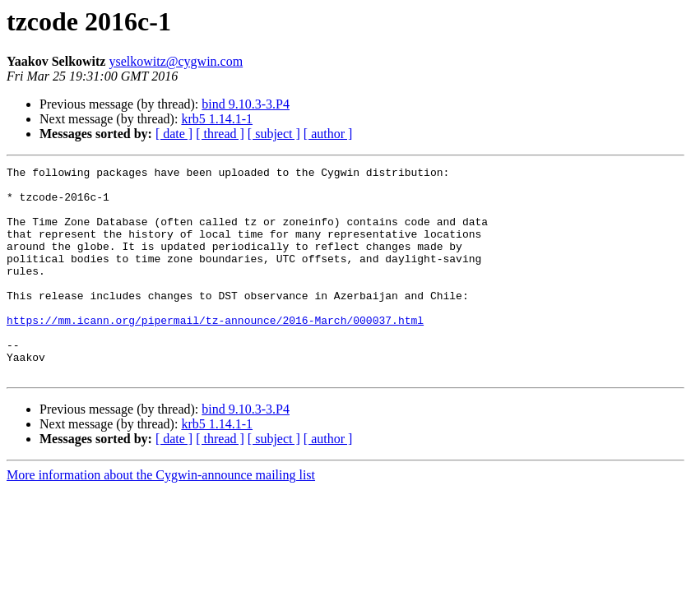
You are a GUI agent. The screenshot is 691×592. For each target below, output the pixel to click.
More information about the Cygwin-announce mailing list (161, 517)
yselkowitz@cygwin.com (176, 61)
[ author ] (328, 134)
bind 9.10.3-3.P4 (246, 104)
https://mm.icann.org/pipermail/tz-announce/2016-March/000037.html (215, 352)
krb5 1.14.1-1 (217, 119)
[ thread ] (220, 134)
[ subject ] (274, 134)
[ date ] (173, 134)
